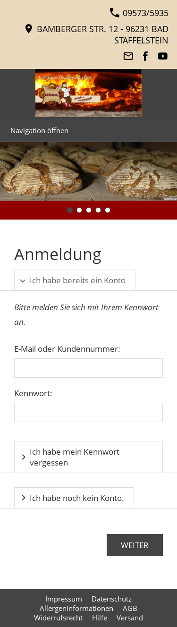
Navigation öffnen (39, 130)
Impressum (63, 598)
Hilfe (99, 617)
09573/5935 (139, 12)
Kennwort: (33, 393)
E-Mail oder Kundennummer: (67, 348)
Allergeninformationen (76, 608)
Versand (130, 617)
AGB (130, 608)
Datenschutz (112, 598)
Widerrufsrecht (58, 617)
